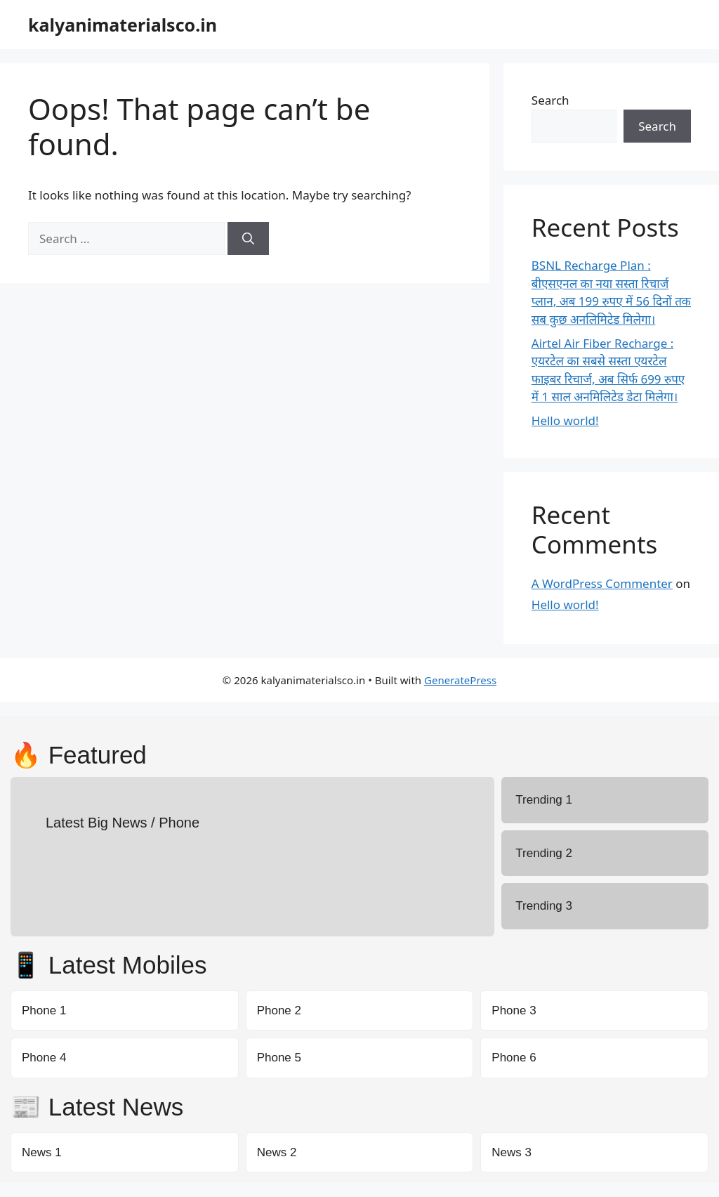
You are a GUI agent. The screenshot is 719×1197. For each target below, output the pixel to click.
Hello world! (565, 420)
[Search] (248, 239)
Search (550, 100)
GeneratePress (460, 680)
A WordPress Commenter (602, 583)
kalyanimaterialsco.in (122, 25)
